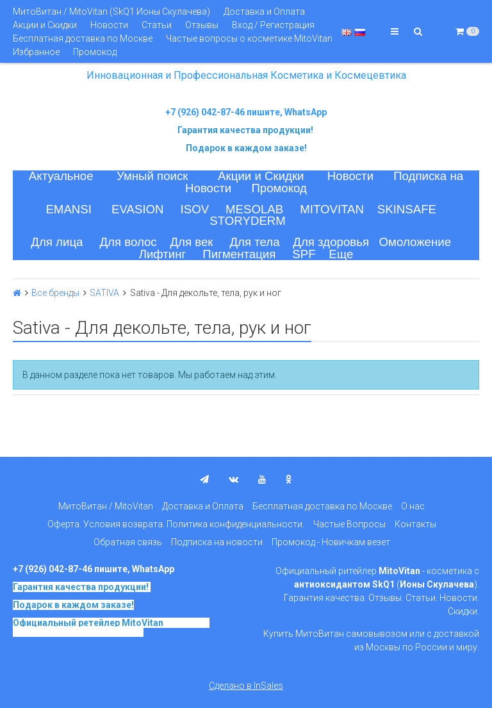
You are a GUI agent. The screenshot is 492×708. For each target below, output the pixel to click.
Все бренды (55, 292)
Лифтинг (162, 254)
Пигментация (238, 254)
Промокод (95, 51)
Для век (191, 242)
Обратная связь (128, 542)
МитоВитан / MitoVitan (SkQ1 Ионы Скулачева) (111, 11)
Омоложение (415, 242)
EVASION (137, 209)
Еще (341, 254)
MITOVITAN (332, 209)
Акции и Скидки (45, 25)
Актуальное (61, 176)
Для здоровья (331, 242)
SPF (303, 254)
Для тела (254, 242)
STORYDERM (247, 220)
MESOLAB (254, 209)
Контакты (415, 524)
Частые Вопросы (349, 524)
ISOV (195, 209)
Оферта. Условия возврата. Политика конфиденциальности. (175, 524)
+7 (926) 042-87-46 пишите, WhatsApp (246, 112)
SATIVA (104, 292)
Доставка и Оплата (264, 11)
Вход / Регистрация (273, 25)
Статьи (157, 25)
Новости (109, 25)
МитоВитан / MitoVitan (105, 506)
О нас (413, 506)
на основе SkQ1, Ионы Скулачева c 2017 (111, 627)
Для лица (57, 242)
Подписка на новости (217, 542)
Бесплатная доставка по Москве (82, 38)
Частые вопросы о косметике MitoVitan (249, 38)
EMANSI (68, 209)
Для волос (127, 242)
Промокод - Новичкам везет (331, 542)
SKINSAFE (406, 209)
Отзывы (201, 25)
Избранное (36, 51)
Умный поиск (152, 176)
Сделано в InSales (246, 685)
